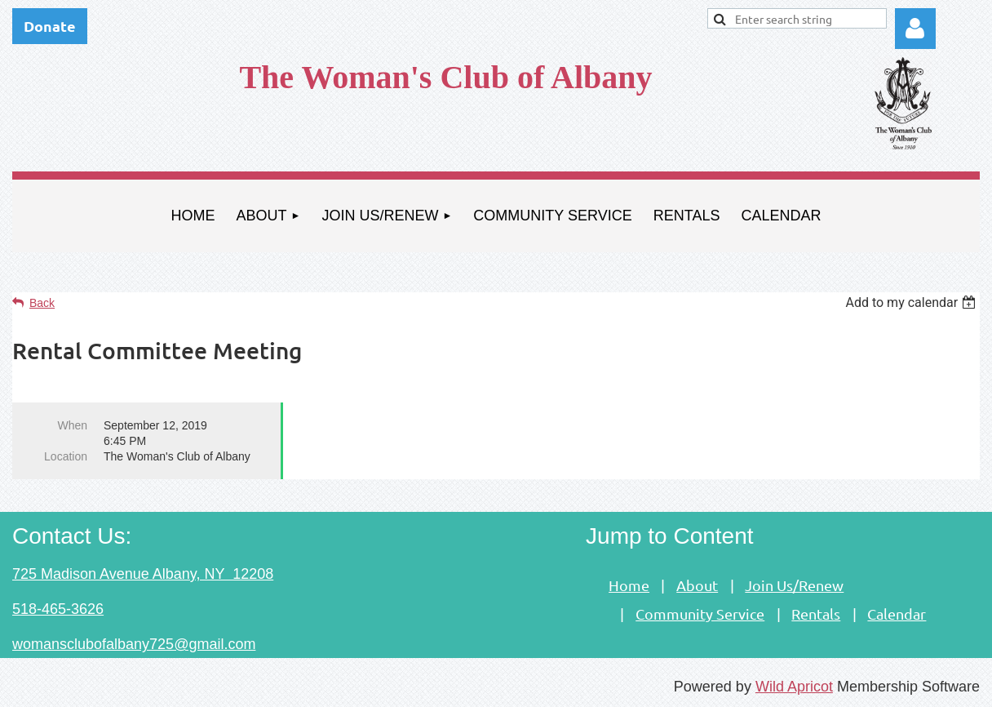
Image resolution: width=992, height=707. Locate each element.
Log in (915, 28)
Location (65, 456)
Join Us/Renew (794, 585)
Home (629, 585)
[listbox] (912, 302)
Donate (50, 25)
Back (42, 302)
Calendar (896, 613)
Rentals (815, 613)
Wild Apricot (794, 686)
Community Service (700, 613)
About (697, 585)
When (72, 425)
